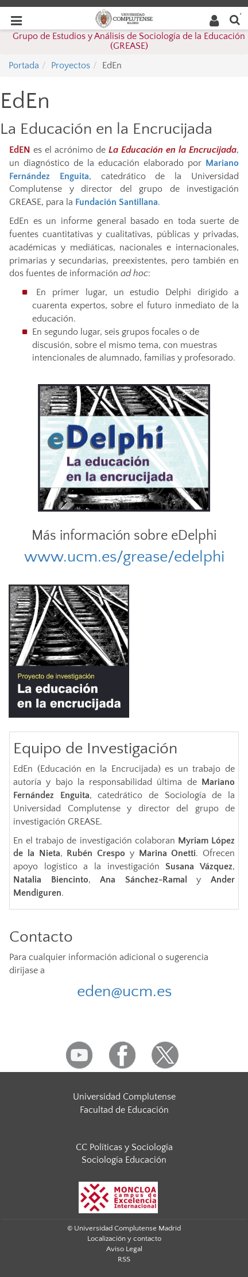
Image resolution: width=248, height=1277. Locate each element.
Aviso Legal (124, 1249)
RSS (124, 1259)
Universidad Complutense (124, 1097)
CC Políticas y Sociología (124, 1147)
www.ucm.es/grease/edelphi (124, 557)
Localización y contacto (124, 1239)
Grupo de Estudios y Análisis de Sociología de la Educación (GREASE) (129, 41)
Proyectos (70, 65)
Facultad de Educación (124, 1110)
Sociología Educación (124, 1160)
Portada (24, 65)
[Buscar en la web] (235, 19)
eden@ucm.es (124, 991)
